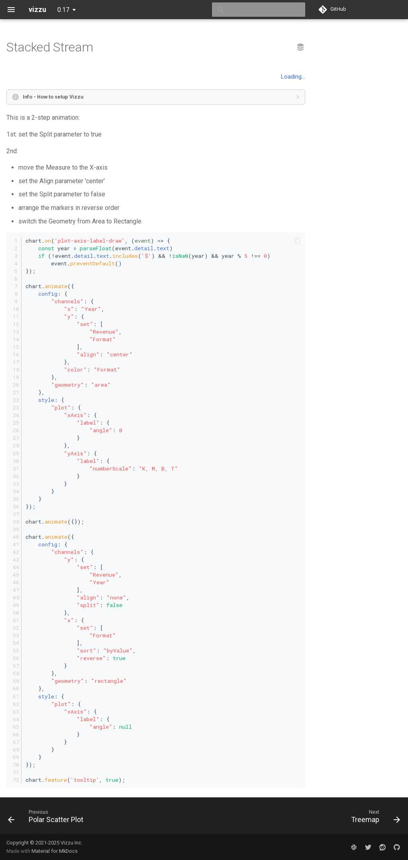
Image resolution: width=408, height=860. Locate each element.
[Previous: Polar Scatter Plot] (48, 818)
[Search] (258, 9)
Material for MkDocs (54, 851)
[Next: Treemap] (373, 818)
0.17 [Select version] (63, 10)
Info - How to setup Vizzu (53, 97)
